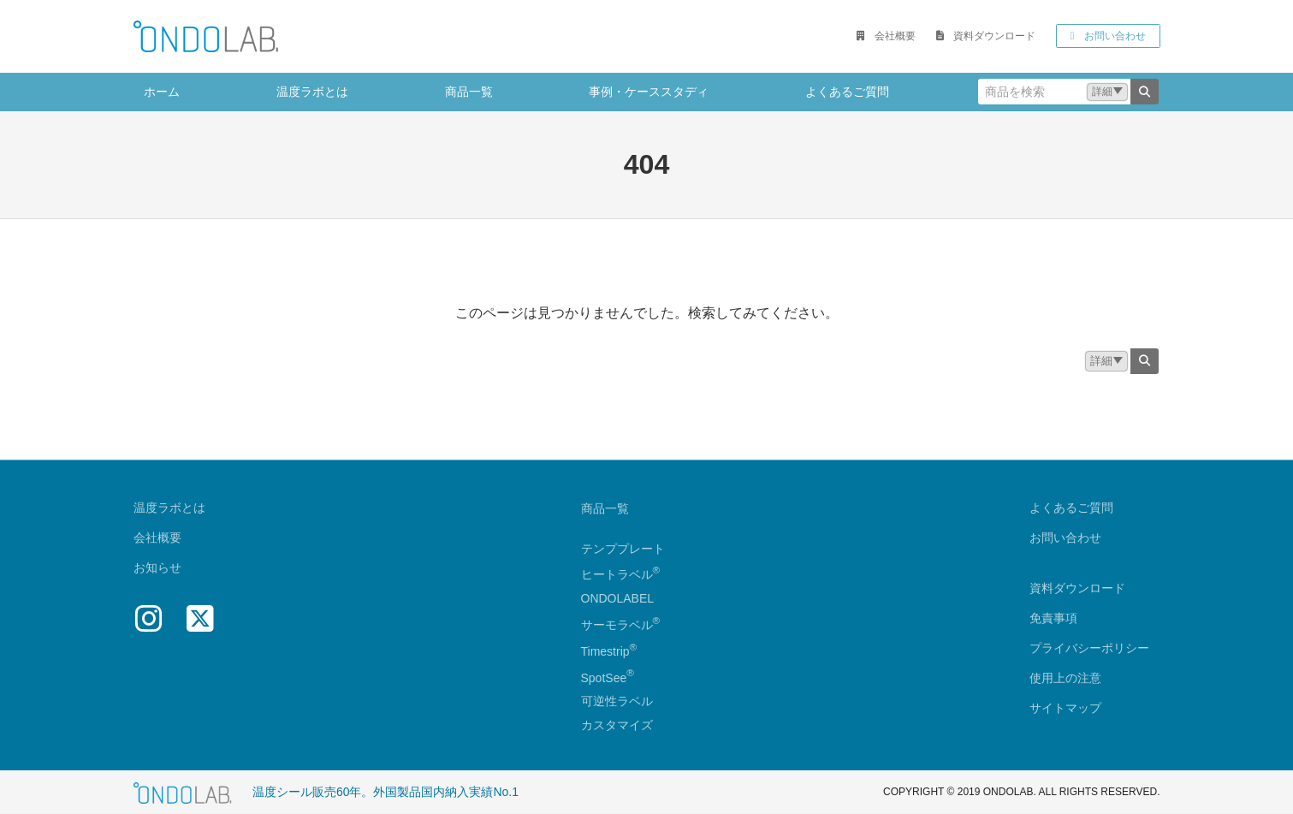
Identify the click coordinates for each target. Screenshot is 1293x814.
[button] (886, 36)
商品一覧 (605, 507)
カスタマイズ (617, 725)
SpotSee (604, 677)
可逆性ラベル (617, 701)
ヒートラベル (621, 574)
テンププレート (623, 548)
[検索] (1144, 91)
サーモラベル (621, 624)
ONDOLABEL (618, 598)
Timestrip (605, 650)
